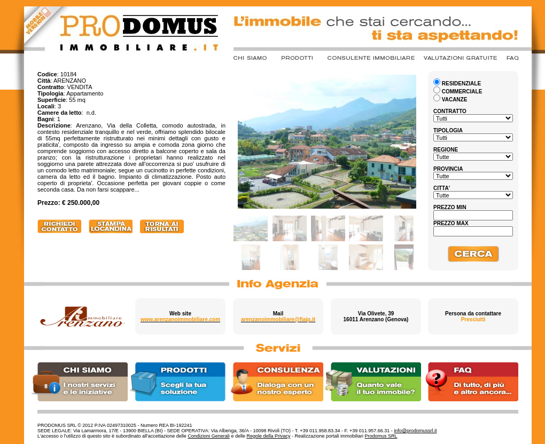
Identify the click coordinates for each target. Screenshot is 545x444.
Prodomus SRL (381, 436)
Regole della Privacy (268, 436)
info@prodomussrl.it (415, 430)
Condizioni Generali (209, 436)
